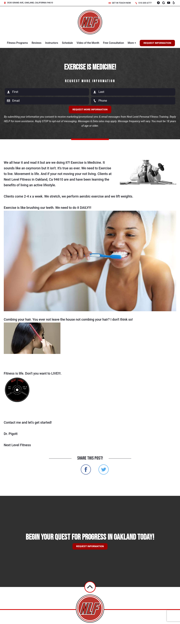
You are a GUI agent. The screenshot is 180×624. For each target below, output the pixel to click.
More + (132, 42)
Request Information (157, 43)
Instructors (51, 42)
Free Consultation (113, 42)
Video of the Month (88, 42)
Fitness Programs (17, 42)
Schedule (67, 42)
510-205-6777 (143, 3)
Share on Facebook (86, 469)
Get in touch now (120, 3)
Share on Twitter (103, 469)
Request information (90, 546)
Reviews (36, 42)
